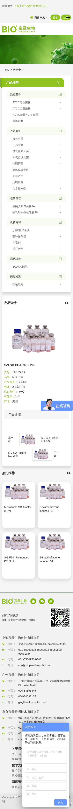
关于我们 (17, 754)
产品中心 (18, 69)
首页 (7, 69)
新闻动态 (17, 787)
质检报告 (17, 775)
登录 (55, 17)
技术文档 (17, 770)
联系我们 (17, 759)
